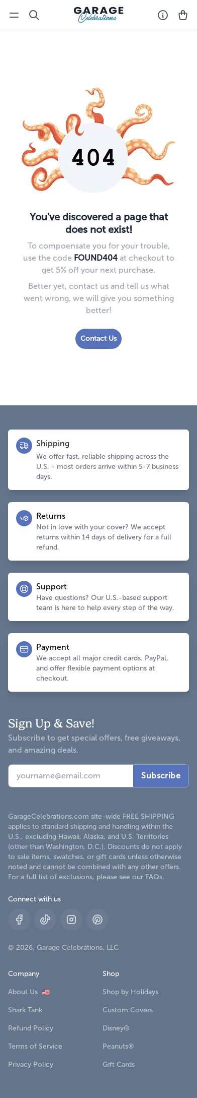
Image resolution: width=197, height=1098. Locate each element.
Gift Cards (119, 1064)
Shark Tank (25, 1010)
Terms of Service (35, 1046)
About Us (29, 992)
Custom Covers (128, 1010)
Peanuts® (118, 1046)
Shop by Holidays (130, 992)
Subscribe (160, 775)
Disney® (116, 1028)
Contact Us (98, 338)
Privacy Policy (30, 1064)
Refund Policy (30, 1028)
